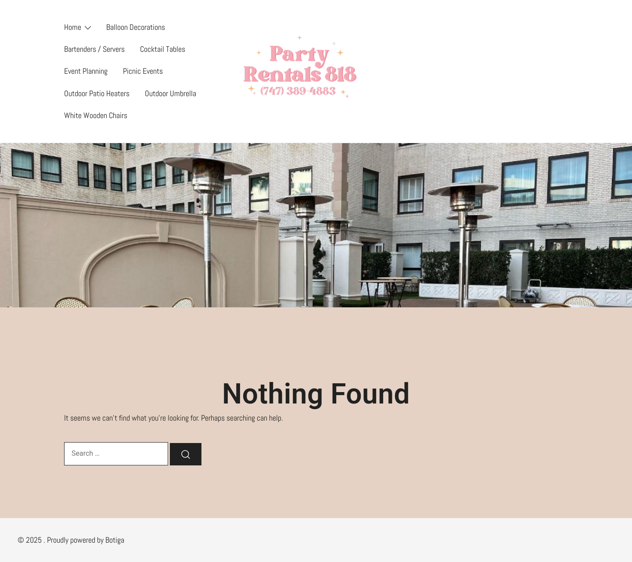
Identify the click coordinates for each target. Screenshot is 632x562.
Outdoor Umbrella (170, 93)
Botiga (114, 540)
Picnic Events (143, 71)
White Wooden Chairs (95, 115)
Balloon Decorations (135, 27)
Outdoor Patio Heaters (96, 93)
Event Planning (86, 71)
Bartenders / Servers (94, 49)
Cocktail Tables (162, 49)
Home (72, 27)
